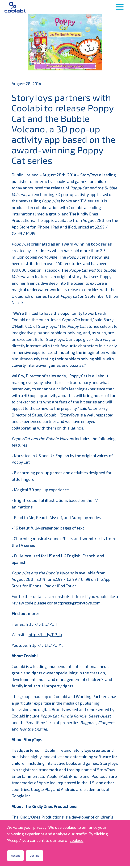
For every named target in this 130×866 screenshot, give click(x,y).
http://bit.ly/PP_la (45, 634)
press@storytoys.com (81, 602)
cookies (76, 840)
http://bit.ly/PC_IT (42, 624)
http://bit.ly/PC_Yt (46, 645)
